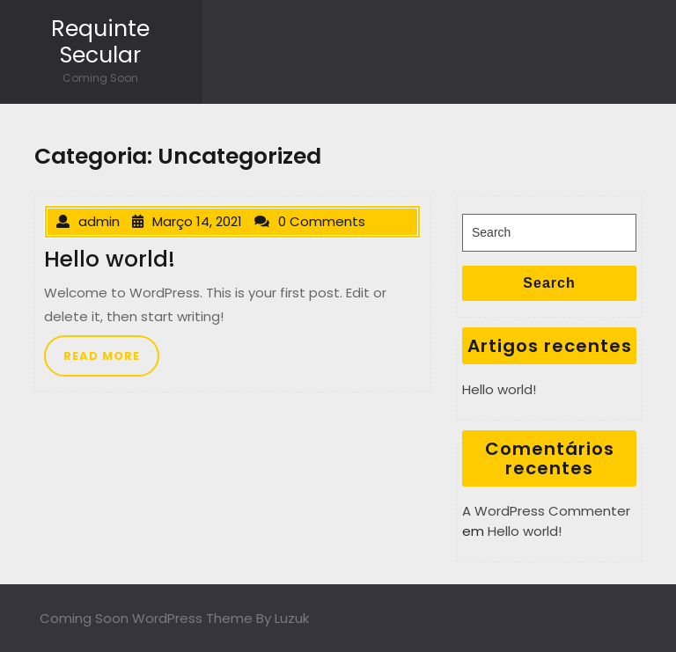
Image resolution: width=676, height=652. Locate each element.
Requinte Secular (100, 41)
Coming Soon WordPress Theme (146, 618)
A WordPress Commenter (546, 511)
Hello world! (499, 389)
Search (549, 282)
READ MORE (101, 356)
